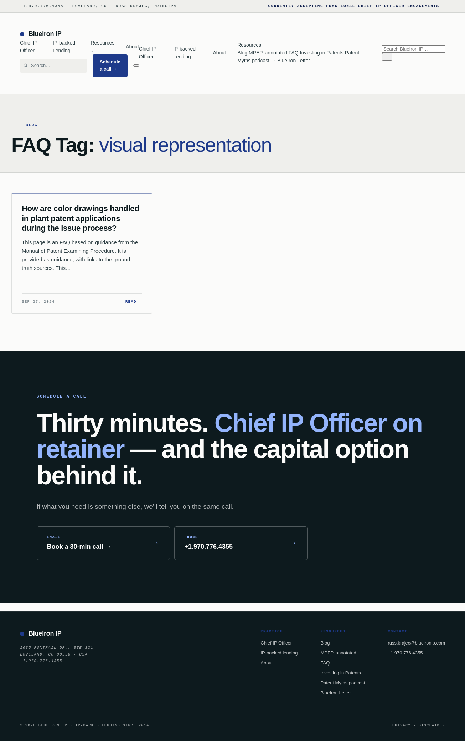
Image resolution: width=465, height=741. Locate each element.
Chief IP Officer (29, 46)
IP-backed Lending (64, 46)
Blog (242, 53)
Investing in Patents (321, 53)
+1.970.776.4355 (405, 653)
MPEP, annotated (268, 53)
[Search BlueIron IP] (56, 65)
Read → (133, 301)
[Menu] (136, 65)
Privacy (401, 725)
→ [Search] (387, 56)
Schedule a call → (110, 65)
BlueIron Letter (293, 60)
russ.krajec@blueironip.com (416, 643)
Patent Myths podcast (342, 682)
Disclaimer (432, 725)
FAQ (294, 53)
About (132, 46)
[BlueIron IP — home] (79, 34)
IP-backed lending (279, 653)
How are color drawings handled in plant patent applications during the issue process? (80, 218)
